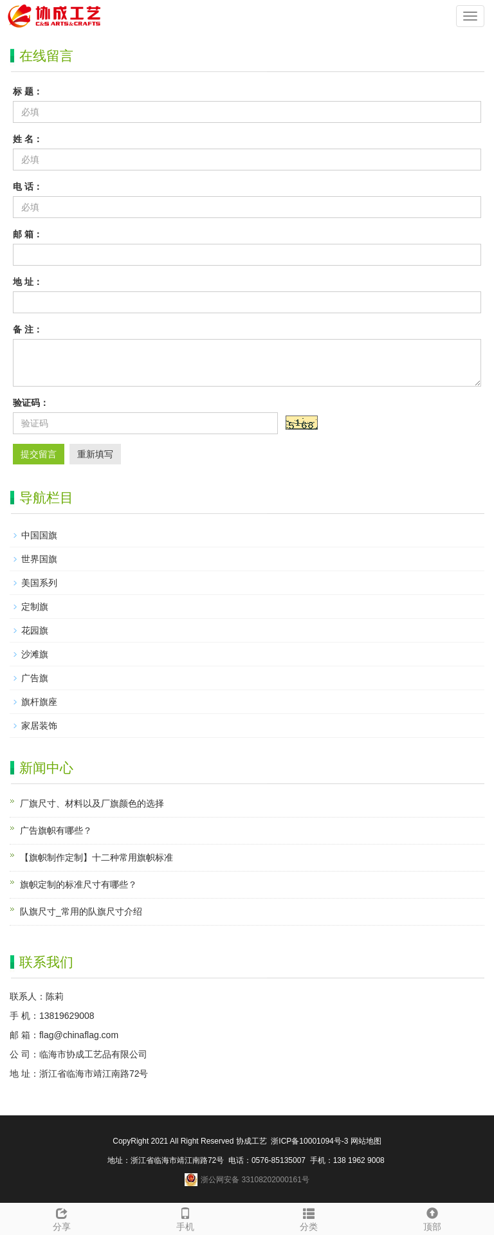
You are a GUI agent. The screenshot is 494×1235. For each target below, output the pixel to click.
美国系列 (39, 583)
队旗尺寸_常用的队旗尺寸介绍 (81, 911)
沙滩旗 (34, 654)
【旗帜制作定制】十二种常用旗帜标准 (96, 857)
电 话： (27, 186)
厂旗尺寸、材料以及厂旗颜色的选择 (92, 803)
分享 (62, 1217)
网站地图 (366, 1141)
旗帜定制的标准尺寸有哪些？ (78, 884)
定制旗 (34, 606)
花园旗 (34, 630)
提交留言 (39, 454)
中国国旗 (39, 535)
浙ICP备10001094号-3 (308, 1141)
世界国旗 (39, 559)
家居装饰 (39, 725)
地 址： (27, 282)
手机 (185, 1217)
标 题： (27, 91)
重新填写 (95, 454)
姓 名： (27, 139)
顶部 (432, 1217)
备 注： (27, 329)
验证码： (31, 403)
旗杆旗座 (39, 702)
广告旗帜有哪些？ (56, 830)
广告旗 (34, 678)
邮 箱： (27, 234)
